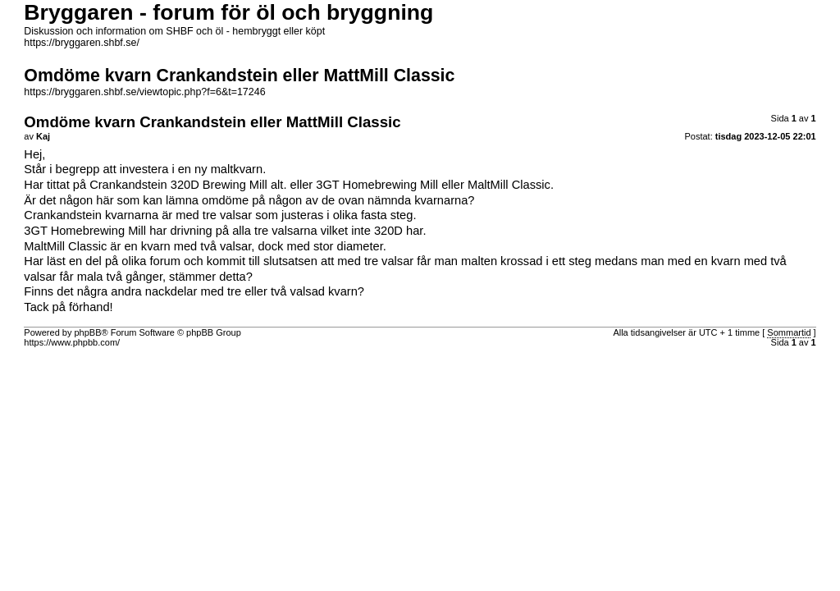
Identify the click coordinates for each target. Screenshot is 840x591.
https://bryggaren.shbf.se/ (81, 42)
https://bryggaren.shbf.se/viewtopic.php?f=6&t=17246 (144, 92)
